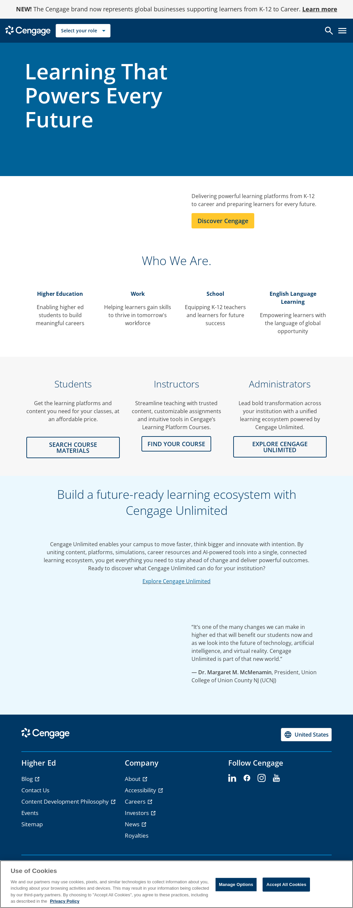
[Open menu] (342, 30)
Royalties (136, 835)
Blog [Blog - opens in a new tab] (27, 779)
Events (29, 813)
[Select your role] (83, 30)
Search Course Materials (73, 447)
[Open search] (329, 30)
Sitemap (32, 824)
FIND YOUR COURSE (176, 444)
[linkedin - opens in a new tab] (232, 778)
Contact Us (35, 790)
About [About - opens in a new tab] (133, 779)
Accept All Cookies (286, 884)
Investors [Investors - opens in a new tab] (137, 813)
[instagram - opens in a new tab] (262, 778)
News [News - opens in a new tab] (133, 824)
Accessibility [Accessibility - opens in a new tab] (141, 790)
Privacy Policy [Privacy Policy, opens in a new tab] (64, 901)
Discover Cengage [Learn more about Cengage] (223, 221)
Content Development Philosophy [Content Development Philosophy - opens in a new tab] (65, 801)
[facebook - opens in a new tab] (247, 778)
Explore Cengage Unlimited (176, 581)
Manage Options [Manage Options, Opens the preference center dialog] (236, 884)
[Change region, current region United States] (306, 734)
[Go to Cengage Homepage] (27, 30)
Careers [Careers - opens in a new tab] (136, 801)
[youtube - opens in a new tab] (276, 778)
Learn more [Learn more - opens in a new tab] (319, 9)
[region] (176, 884)
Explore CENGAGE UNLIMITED (280, 447)
